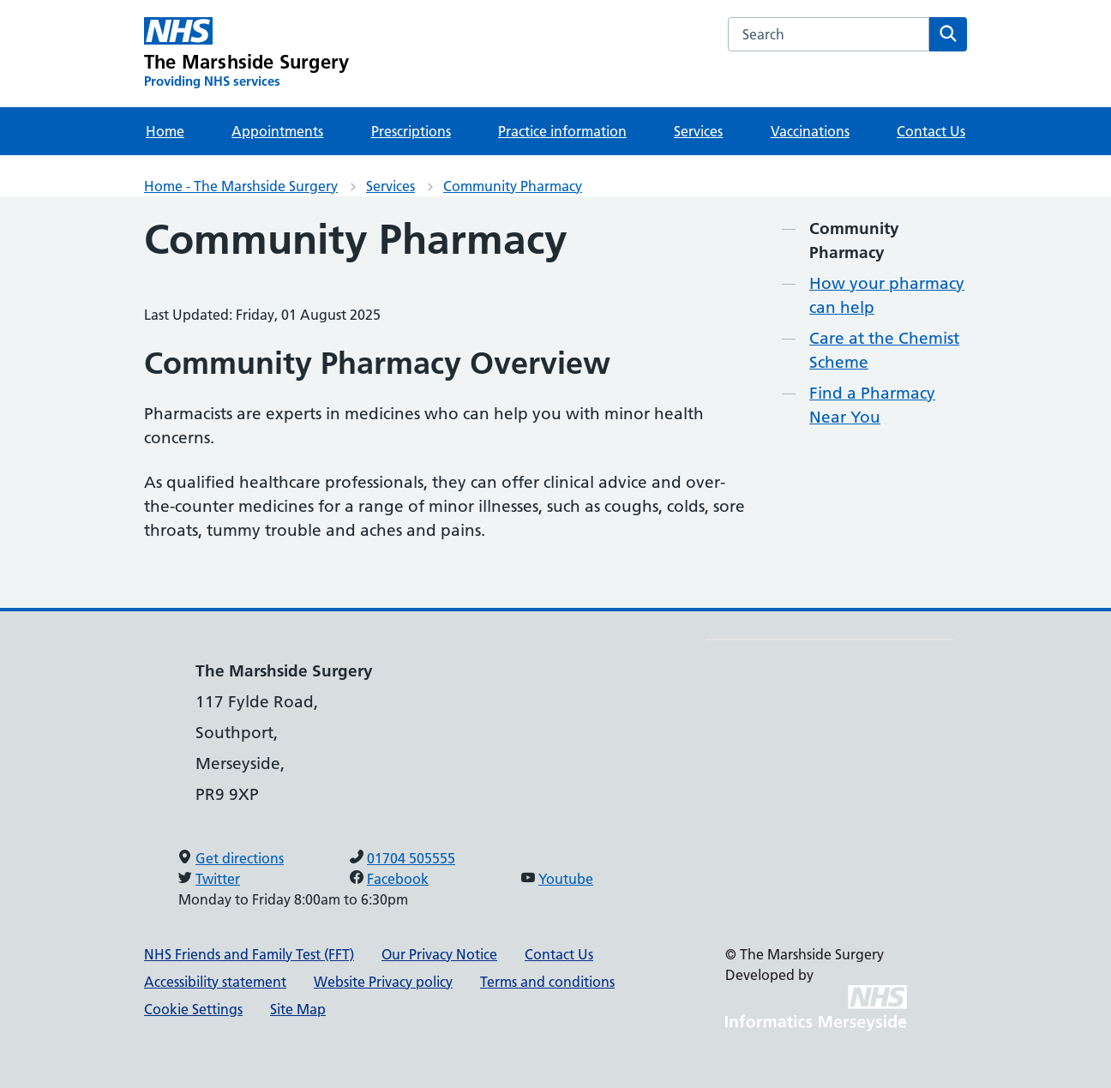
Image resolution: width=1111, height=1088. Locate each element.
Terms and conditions (547, 981)
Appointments (277, 131)
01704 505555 (411, 858)
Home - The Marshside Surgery (241, 186)
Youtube (565, 878)
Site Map (298, 1009)
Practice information (562, 131)
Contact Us (931, 131)
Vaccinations (810, 131)
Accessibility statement (215, 981)
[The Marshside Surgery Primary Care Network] (246, 53)
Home (165, 131)
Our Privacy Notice (439, 954)
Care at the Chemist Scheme (884, 350)
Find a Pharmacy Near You (872, 405)
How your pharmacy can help (886, 295)
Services (698, 131)
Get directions (239, 858)
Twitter (217, 878)
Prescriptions (411, 131)
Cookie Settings (193, 1009)
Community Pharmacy (512, 186)
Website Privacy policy (383, 981)
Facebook (398, 878)
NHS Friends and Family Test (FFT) (249, 954)
